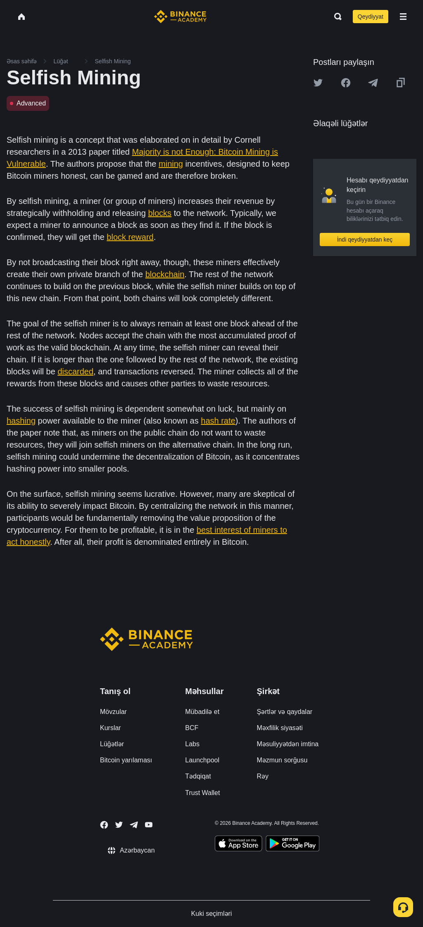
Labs (192, 743)
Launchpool (202, 760)
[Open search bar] (335, 16)
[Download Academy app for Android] (292, 845)
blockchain (165, 274)
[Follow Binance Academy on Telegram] (134, 825)
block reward (130, 237)
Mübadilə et (202, 711)
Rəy (263, 776)
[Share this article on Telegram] (373, 83)
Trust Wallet (202, 792)
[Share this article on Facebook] (346, 83)
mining (171, 163)
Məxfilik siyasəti (280, 727)
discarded (75, 371)
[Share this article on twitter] (318, 83)
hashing (21, 420)
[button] (403, 17)
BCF (191, 727)
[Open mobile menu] (403, 16)
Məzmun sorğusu (282, 760)
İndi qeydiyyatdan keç (365, 239)
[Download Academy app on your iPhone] (238, 845)
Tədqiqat (198, 776)
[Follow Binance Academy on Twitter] (119, 825)
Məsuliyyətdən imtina (288, 743)
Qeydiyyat (370, 16)
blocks (159, 213)
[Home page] (180, 16)
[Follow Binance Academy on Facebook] (104, 825)
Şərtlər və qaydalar (285, 711)
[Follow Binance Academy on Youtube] (149, 824)
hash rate (218, 420)
